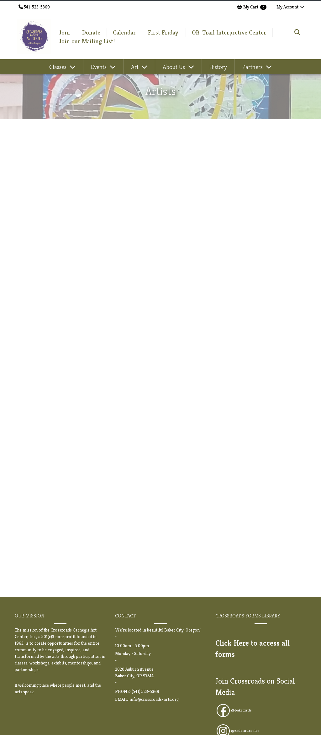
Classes (58, 67)
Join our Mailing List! (87, 41)
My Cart (251, 7)
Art (135, 67)
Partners (253, 67)
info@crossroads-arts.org (154, 699)
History (218, 67)
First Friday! (164, 32)
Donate (91, 32)
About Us (175, 67)
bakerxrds (243, 710)
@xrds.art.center (245, 730)
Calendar (124, 32)
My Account (290, 7)
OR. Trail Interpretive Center (229, 32)
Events (99, 67)
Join (64, 32)
